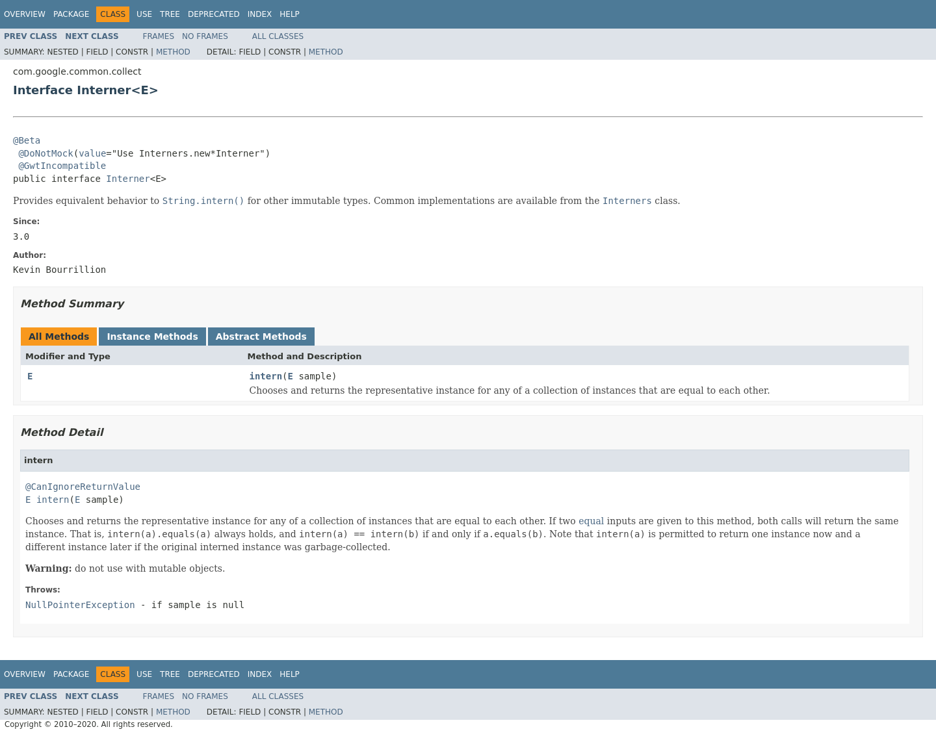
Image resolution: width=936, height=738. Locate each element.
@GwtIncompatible (62, 165)
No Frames (205, 36)
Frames (159, 36)
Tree (170, 14)
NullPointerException (80, 605)
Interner (128, 178)
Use (144, 14)
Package (71, 14)
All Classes (278, 36)
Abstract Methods (261, 336)
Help (290, 14)
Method (173, 52)
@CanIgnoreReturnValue (82, 486)
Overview (25, 14)
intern (266, 376)
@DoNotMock (45, 153)
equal (591, 521)
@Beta (26, 140)
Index (260, 14)
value (92, 153)
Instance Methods (152, 336)
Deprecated (214, 14)
